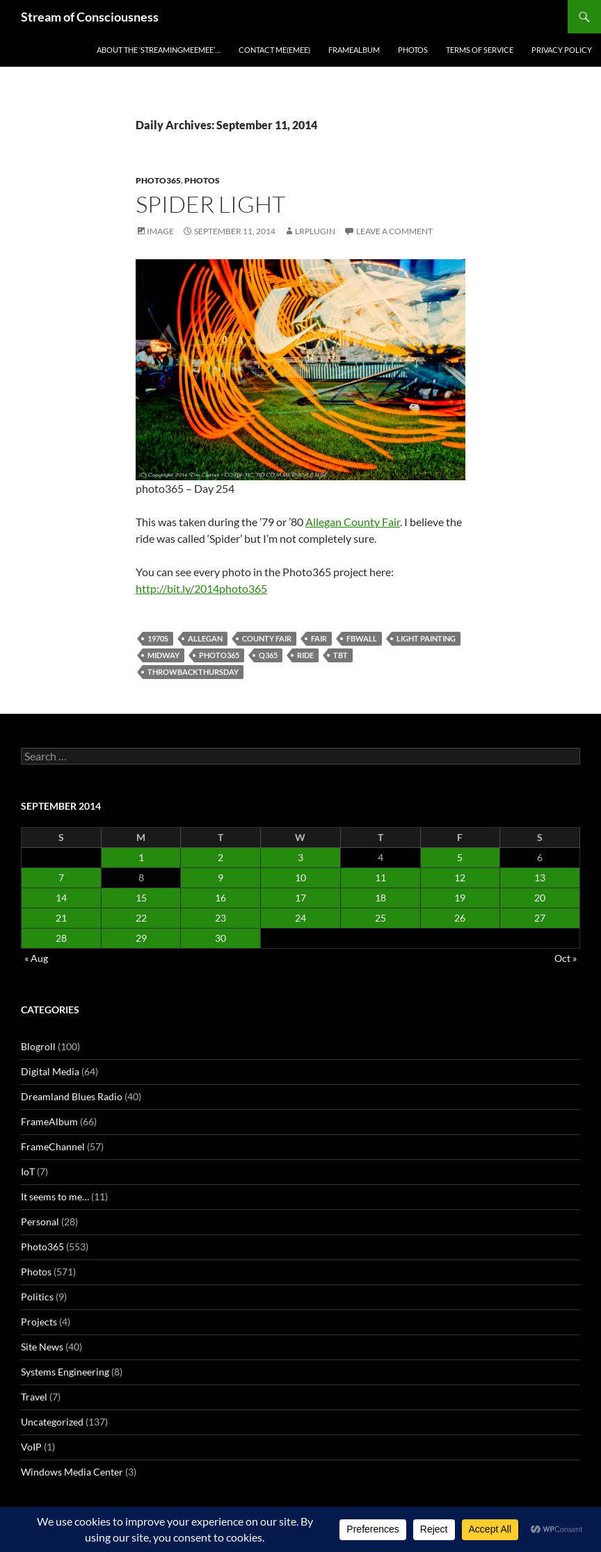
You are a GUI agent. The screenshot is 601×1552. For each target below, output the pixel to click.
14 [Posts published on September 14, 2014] (61, 898)
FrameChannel (53, 1146)
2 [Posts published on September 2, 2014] (220, 857)
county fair (266, 638)
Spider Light (210, 204)
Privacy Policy (561, 49)
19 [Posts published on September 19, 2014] (459, 898)
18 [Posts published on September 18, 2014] (380, 898)
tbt (340, 655)
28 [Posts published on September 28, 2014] (61, 938)
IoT (28, 1171)
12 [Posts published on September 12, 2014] (459, 877)
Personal (40, 1221)
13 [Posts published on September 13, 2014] (539, 877)
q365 (268, 655)
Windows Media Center (72, 1472)
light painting (426, 638)
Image (160, 231)
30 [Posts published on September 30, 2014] (220, 938)
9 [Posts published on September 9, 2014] (220, 877)
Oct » (565, 958)
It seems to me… (55, 1196)
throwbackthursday (193, 671)
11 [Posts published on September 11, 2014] (380, 877)
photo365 (219, 655)
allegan (205, 638)
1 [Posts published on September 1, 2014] (141, 857)
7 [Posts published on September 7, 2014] (61, 877)
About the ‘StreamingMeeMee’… (159, 49)
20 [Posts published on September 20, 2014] (539, 898)
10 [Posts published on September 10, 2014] (300, 877)
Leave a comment (394, 231)
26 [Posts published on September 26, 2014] (459, 918)
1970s (157, 638)
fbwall (361, 638)
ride (305, 655)
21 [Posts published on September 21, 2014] (61, 918)
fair (319, 638)
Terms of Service (479, 49)
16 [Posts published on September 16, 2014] (220, 898)
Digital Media (50, 1071)
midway (163, 655)
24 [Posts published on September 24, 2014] (300, 918)
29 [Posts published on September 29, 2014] (141, 938)
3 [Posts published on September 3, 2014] (300, 857)
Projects (39, 1322)
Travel (34, 1397)
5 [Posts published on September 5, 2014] (460, 857)
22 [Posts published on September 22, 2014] (141, 918)
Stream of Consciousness (90, 16)
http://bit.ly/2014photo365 (201, 588)
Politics (37, 1296)
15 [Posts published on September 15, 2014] (141, 898)
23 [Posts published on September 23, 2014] (220, 918)
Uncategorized (52, 1422)
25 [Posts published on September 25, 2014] (380, 918)
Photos (413, 49)
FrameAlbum (354, 49)
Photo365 (158, 180)
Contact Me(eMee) (274, 49)
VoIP (31, 1447)
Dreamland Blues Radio (71, 1096)
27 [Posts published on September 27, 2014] (539, 918)
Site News (42, 1347)
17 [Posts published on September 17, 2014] (300, 898)
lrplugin (315, 231)
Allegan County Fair (352, 521)
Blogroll (38, 1046)
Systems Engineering (65, 1372)
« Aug (36, 958)
